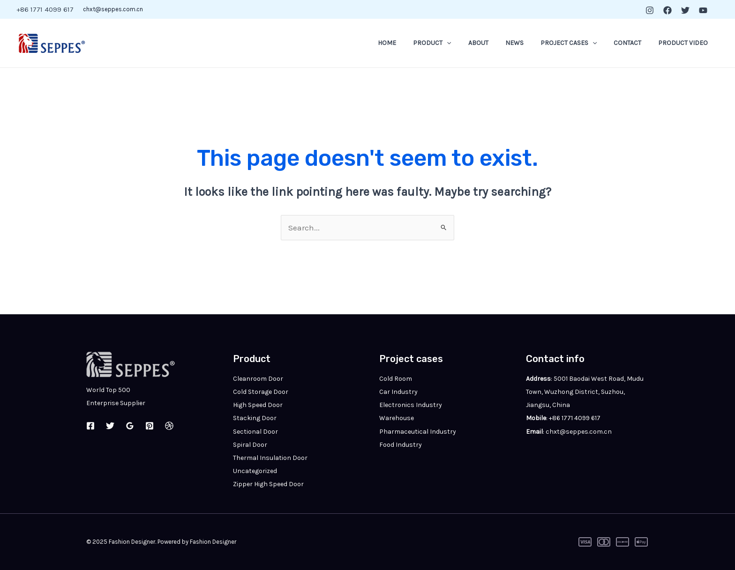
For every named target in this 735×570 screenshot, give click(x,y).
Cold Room (395, 379)
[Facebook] (667, 10)
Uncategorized (255, 471)
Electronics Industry (410, 405)
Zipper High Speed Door (268, 484)
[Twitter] (685, 10)
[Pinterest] (149, 426)
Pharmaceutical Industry (417, 432)
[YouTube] (703, 10)
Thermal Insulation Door (270, 458)
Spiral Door (250, 445)
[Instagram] (649, 10)
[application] (467, 43)
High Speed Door (258, 405)
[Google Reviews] (130, 426)
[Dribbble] (169, 426)
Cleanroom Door (258, 379)
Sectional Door (255, 432)
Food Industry (400, 445)
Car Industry (398, 392)
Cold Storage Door (260, 392)
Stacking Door (255, 418)
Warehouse (396, 418)
